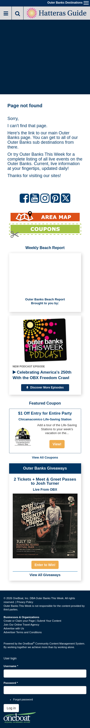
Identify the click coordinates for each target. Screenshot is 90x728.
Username (11, 666)
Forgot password (23, 699)
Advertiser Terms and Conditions (23, 632)
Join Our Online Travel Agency (21, 624)
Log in (11, 708)
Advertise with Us (14, 628)
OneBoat (29, 643)
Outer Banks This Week (42, 154)
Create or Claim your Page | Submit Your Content (32, 620)
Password (11, 682)
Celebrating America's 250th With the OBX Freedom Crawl (42, 375)
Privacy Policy (25, 602)
